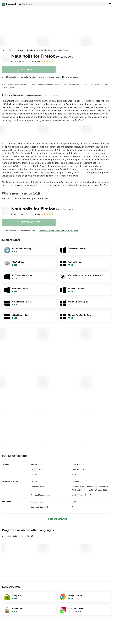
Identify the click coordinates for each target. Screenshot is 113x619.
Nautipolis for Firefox (42, 56)
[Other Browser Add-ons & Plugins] (38, 50)
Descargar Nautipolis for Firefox (16, 536)
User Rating (42, 61)
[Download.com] (9, 4)
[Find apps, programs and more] (62, 4)
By (17, 61)
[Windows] (12, 50)
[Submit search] (20, 4)
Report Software (56, 519)
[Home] (4, 50)
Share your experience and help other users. (58, 77)
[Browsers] (21, 50)
